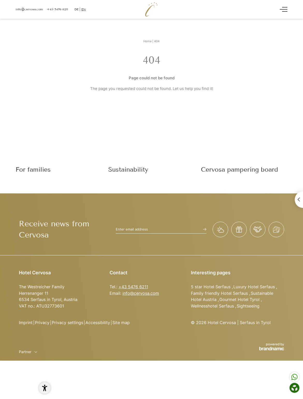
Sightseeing (248, 306)
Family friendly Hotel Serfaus (220, 293)
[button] (45, 388)
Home (147, 41)
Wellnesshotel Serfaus (213, 306)
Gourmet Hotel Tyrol (240, 299)
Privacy (42, 322)
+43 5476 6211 (133, 286)
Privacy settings (67, 322)
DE (76, 9)
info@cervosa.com (140, 293)
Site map (121, 322)
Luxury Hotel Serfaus (254, 286)
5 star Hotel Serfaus (211, 286)
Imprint (26, 322)
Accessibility (97, 322)
